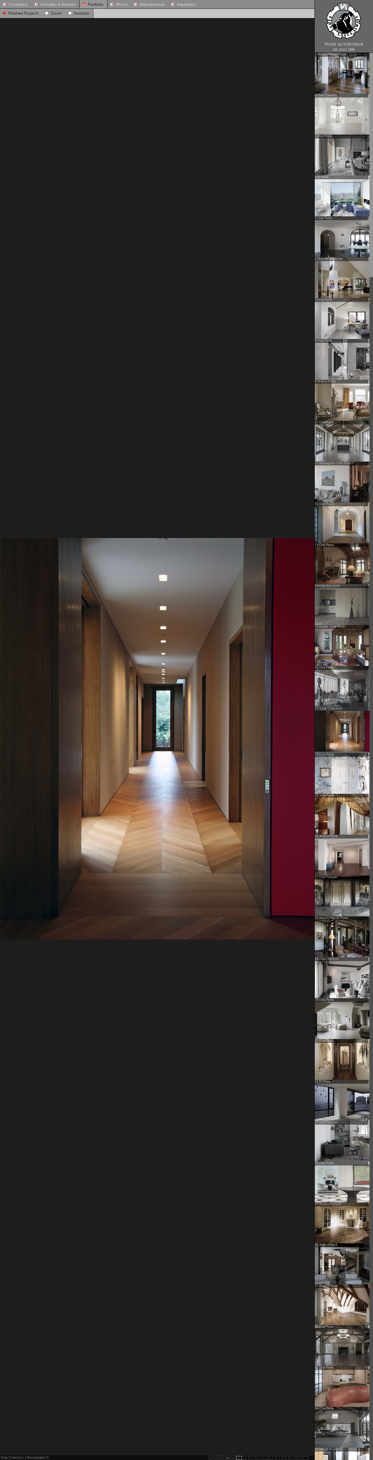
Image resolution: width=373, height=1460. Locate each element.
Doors (56, 13)
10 (299, 1458)
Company (14, 5)
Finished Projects (23, 13)
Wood (117, 5)
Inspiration (182, 5)
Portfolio (91, 5)
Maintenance (147, 5)
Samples (81, 13)
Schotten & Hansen (53, 5)
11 (306, 1458)
